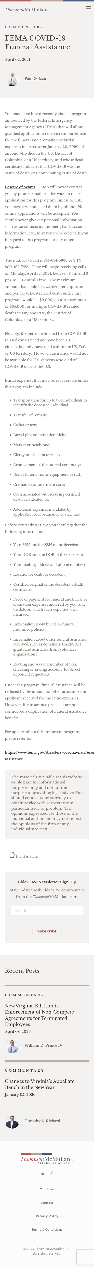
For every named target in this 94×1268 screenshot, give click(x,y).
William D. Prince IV (43, 1045)
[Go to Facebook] (52, 1174)
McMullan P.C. (53, 1249)
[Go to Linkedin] (42, 1174)
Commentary (25, 995)
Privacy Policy (47, 1216)
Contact (47, 1203)
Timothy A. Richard (42, 1121)
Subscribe (47, 931)
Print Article (23, 856)
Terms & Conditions (47, 1229)
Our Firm (47, 1189)
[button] (88, 7)
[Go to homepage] (27, 8)
